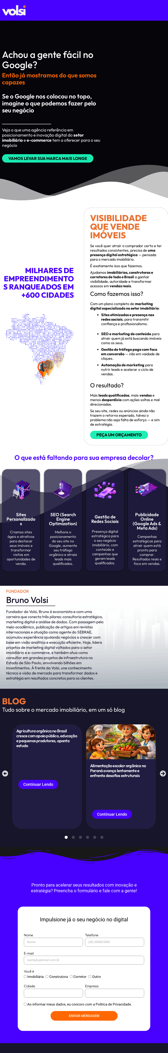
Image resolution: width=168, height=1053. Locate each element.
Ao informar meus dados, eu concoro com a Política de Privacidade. (79, 1014)
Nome (28, 945)
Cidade (29, 996)
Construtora (58, 986)
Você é (29, 981)
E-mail (29, 963)
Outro (96, 986)
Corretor (79, 986)
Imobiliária (35, 986)
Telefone (91, 945)
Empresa (91, 996)
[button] (6, 780)
